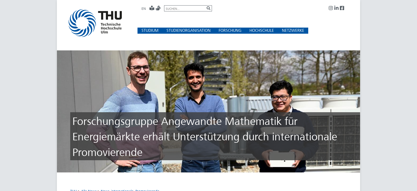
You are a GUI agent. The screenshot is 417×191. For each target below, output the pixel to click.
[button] (149, 30)
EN (143, 8)
